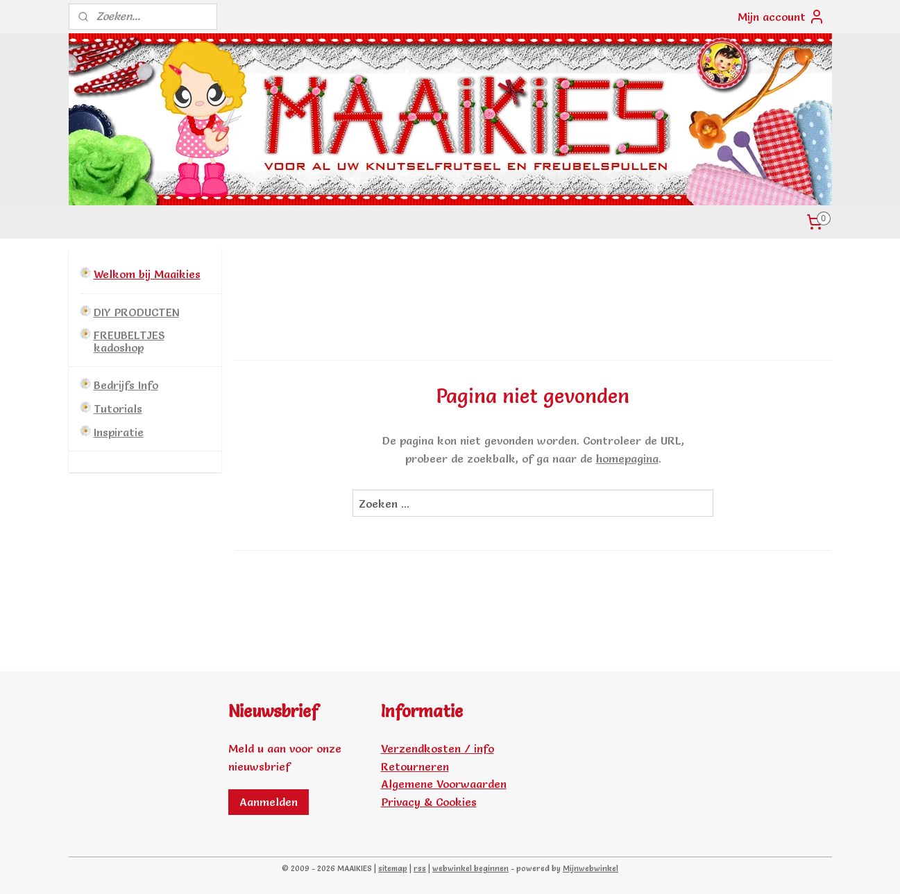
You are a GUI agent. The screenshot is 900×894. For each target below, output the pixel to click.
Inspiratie (119, 432)
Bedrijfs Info (126, 385)
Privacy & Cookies (429, 802)
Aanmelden (268, 802)
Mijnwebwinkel (590, 868)
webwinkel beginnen (470, 868)
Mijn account (781, 16)
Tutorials (118, 408)
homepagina (627, 458)
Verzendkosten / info (437, 748)
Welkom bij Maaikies (147, 274)
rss (420, 868)
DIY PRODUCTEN (136, 312)
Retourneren (415, 766)
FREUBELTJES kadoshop (129, 341)
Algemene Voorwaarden (444, 784)
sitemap (392, 868)
